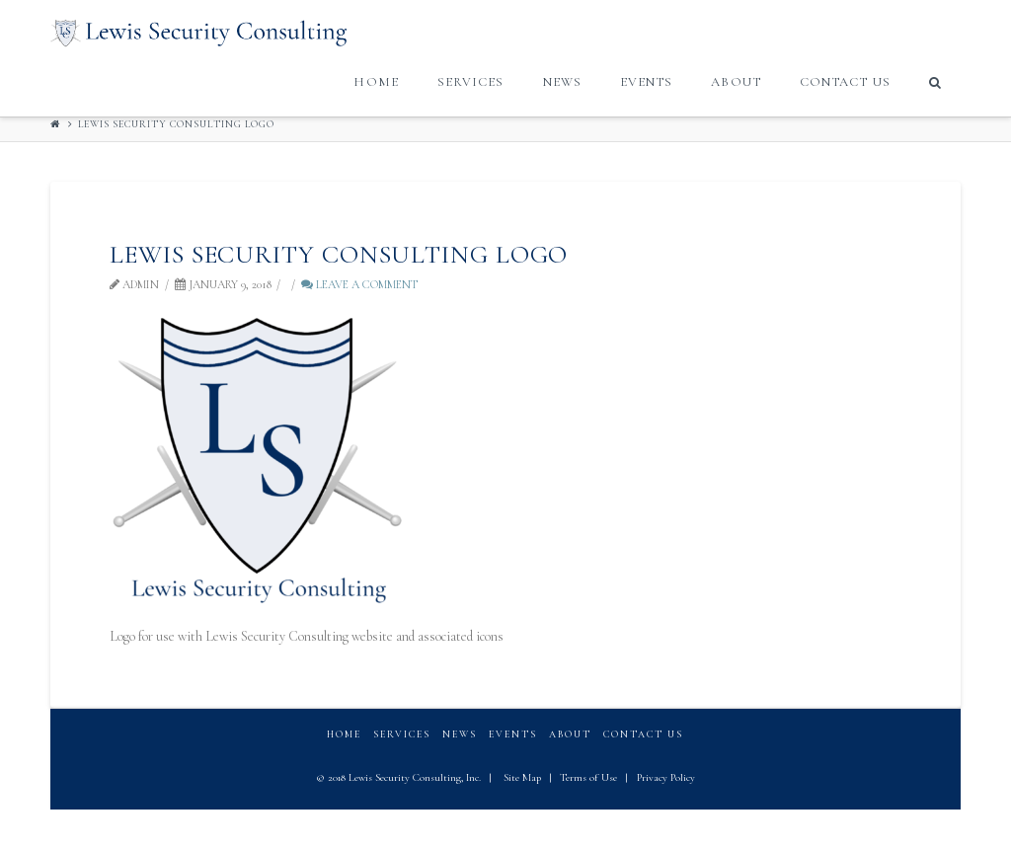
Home (344, 734)
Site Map (522, 777)
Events (513, 734)
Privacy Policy (666, 777)
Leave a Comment (359, 284)
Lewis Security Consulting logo (176, 124)
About (570, 734)
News (459, 734)
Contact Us (643, 734)
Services (401, 734)
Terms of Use (588, 777)
